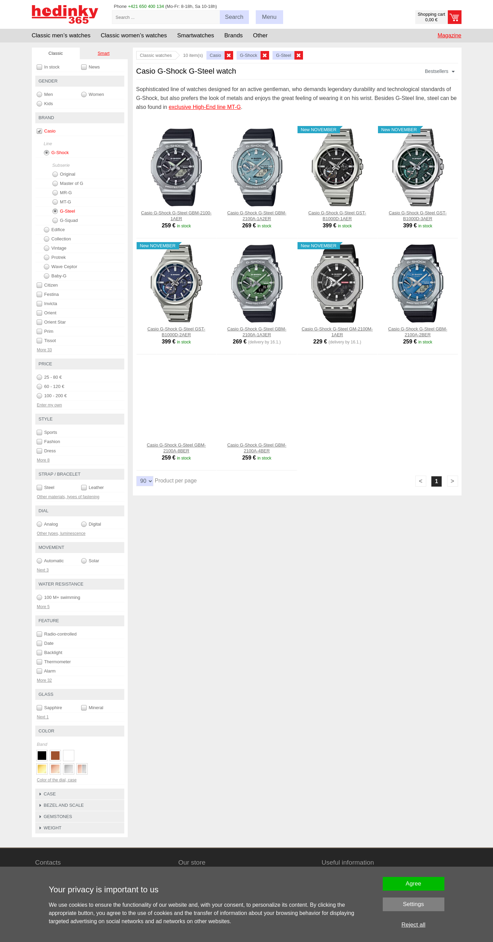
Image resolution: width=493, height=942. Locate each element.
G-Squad (65, 220)
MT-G (61, 202)
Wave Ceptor (60, 266)
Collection (57, 239)
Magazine (449, 35)
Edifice (54, 230)
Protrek (55, 257)
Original (63, 174)
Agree (413, 883)
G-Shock (56, 152)
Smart (104, 53)
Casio (46, 131)
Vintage (55, 248)
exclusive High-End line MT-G (205, 107)
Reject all (414, 924)
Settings (413, 904)
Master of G (68, 183)
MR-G (62, 193)
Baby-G (55, 276)
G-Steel (63, 211)
